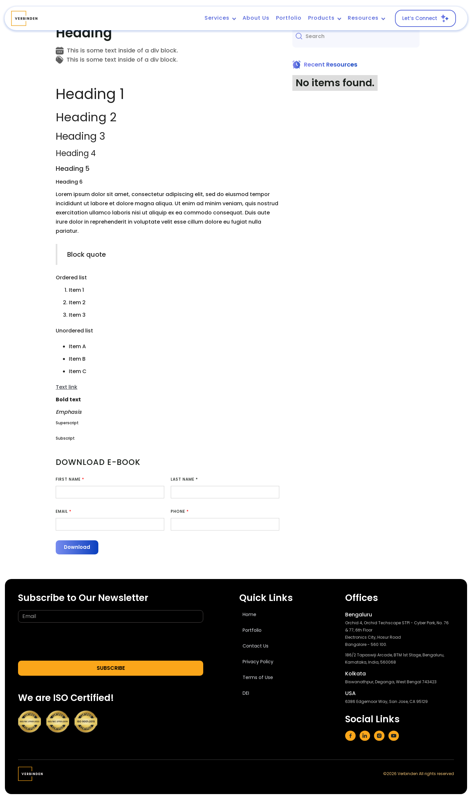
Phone (180, 511)
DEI (246, 693)
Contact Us (255, 646)
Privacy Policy (258, 661)
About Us (256, 18)
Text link (66, 387)
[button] (220, 18)
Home (249, 614)
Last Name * (184, 479)
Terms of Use (258, 677)
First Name (70, 479)
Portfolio (289, 18)
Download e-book (98, 462)
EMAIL (63, 511)
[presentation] (68, 642)
